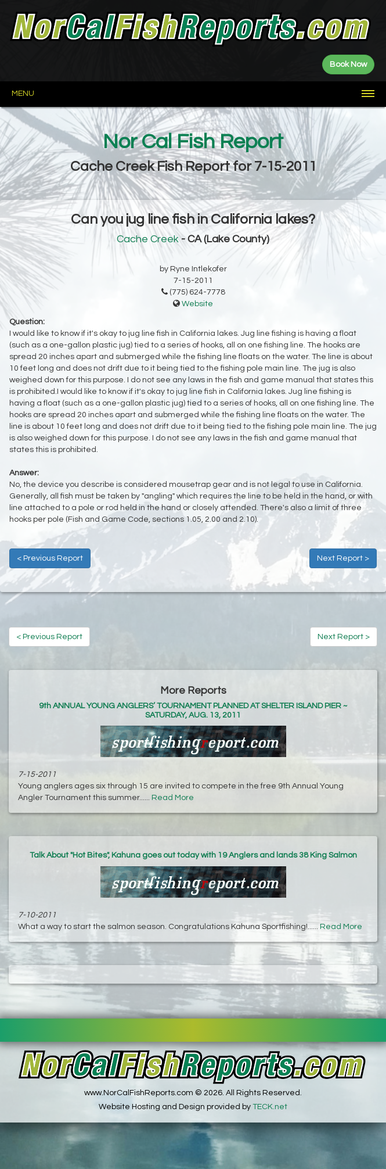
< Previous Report (50, 558)
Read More (172, 798)
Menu (23, 93)
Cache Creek (148, 239)
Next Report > (343, 558)
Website (197, 304)
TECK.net (269, 1107)
